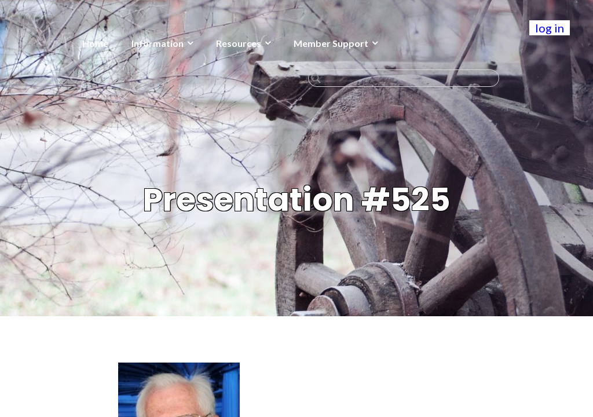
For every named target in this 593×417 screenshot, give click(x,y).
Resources (238, 43)
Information (157, 43)
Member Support (331, 43)
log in (549, 28)
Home (95, 43)
